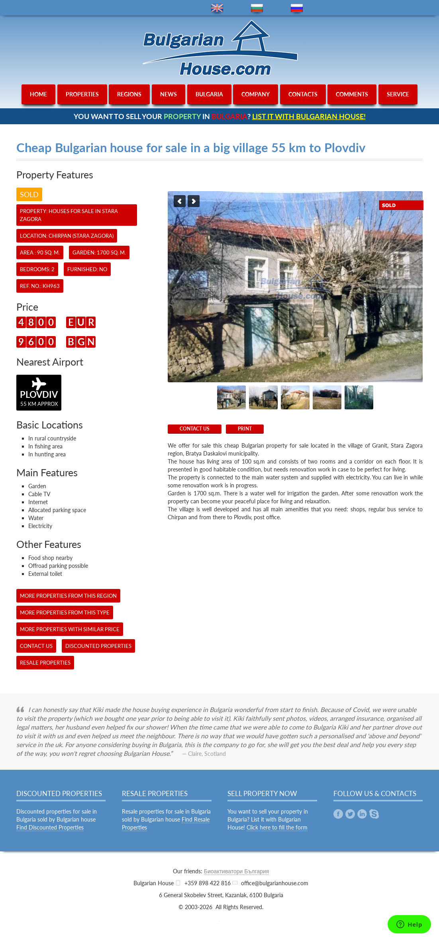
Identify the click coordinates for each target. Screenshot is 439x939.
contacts (302, 94)
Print (245, 429)
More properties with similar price (70, 629)
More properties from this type (65, 612)
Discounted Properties (98, 646)
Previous (180, 201)
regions (129, 94)
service (398, 94)
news (168, 94)
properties (82, 94)
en (217, 8)
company (255, 94)
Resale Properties (45, 662)
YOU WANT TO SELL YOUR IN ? (220, 116)
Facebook (338, 814)
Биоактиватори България (236, 871)
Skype (374, 814)
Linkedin (362, 814)
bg (257, 8)
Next (194, 201)
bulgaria (209, 94)
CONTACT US (195, 429)
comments (352, 94)
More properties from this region (68, 596)
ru (297, 8)
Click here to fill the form (277, 827)
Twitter (350, 814)
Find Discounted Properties (50, 827)
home (38, 94)
